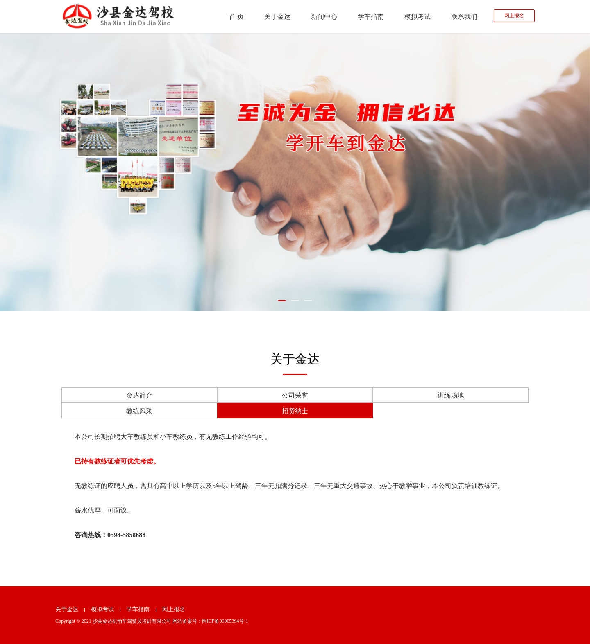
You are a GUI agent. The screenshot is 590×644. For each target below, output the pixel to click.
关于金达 (277, 16)
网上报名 (514, 15)
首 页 (236, 16)
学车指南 (371, 16)
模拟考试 (417, 16)
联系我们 (464, 16)
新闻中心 (324, 16)
